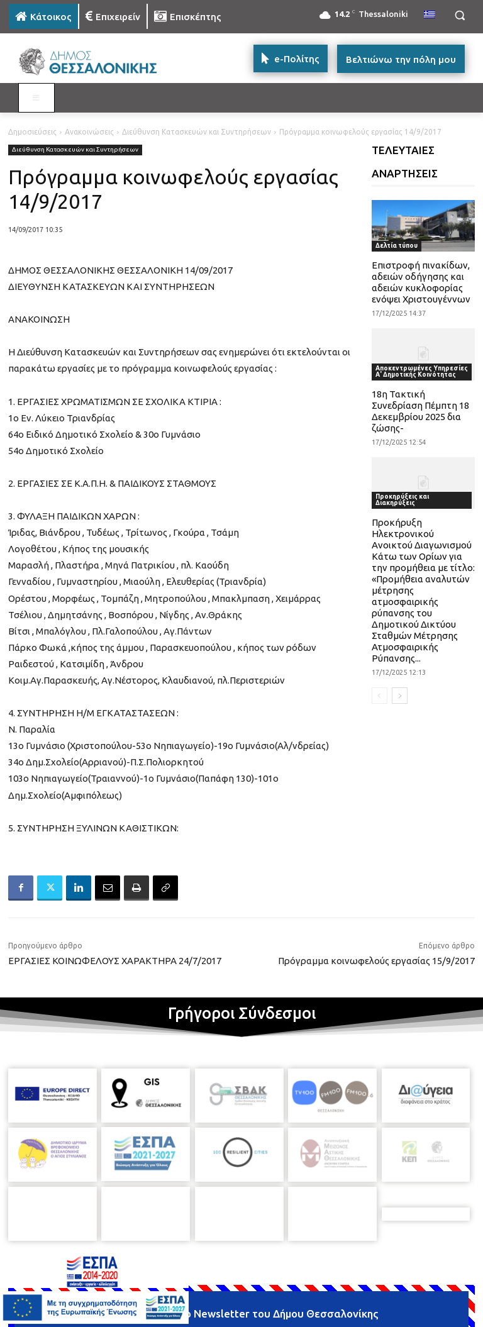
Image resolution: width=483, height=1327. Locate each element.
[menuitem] (429, 15)
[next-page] (400, 695)
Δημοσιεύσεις (32, 132)
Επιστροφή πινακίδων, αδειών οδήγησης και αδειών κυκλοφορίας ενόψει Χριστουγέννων (421, 282)
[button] (459, 15)
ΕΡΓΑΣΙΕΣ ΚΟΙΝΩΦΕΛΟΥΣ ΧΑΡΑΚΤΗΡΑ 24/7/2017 (114, 960)
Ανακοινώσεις (89, 132)
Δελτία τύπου (396, 245)
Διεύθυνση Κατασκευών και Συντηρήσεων (196, 132)
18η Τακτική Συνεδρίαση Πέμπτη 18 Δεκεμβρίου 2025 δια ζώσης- (420, 411)
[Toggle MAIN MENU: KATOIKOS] (36, 98)
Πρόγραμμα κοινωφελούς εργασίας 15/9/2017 (376, 960)
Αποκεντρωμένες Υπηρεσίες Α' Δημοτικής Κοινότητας (421, 371)
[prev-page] (379, 695)
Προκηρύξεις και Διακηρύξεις (402, 499)
